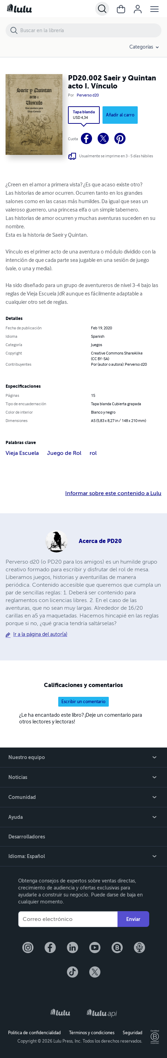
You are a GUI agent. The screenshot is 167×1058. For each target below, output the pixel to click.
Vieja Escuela (22, 453)
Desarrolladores (26, 836)
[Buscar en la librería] (90, 30)
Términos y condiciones (91, 1032)
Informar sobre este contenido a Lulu (113, 493)
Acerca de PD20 (100, 541)
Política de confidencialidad (34, 1032)
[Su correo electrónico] (67, 919)
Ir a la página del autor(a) (40, 634)
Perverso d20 (88, 95)
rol (93, 453)
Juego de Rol (64, 453)
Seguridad (132, 1032)
